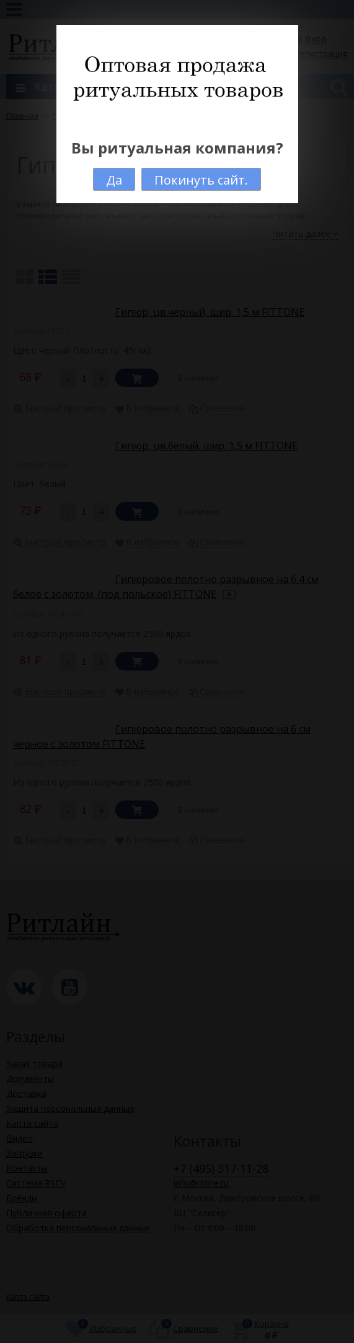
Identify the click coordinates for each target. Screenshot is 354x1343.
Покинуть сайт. (201, 180)
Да (114, 180)
